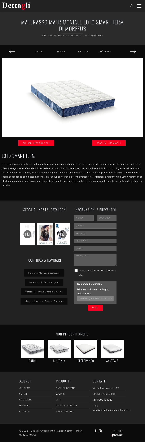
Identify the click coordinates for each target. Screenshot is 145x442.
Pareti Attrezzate (66, 405)
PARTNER (24, 405)
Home (45, 35)
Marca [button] (39, 51)
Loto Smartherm (94, 35)
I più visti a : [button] (105, 51)
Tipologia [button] (83, 51)
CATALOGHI (25, 399)
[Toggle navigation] (139, 6)
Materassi (76, 35)
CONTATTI (24, 411)
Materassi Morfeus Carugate (44, 282)
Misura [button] (61, 51)
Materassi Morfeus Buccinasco (44, 272)
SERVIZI (23, 393)
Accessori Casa (58, 35)
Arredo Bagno (65, 411)
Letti (58, 399)
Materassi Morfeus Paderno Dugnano (44, 301)
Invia (95, 308)
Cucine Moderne (65, 388)
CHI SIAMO (25, 388)
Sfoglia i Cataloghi (109, 143)
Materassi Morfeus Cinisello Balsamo (44, 291)
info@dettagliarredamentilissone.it (111, 410)
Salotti (60, 393)
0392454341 (105, 399)
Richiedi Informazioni (36, 143)
